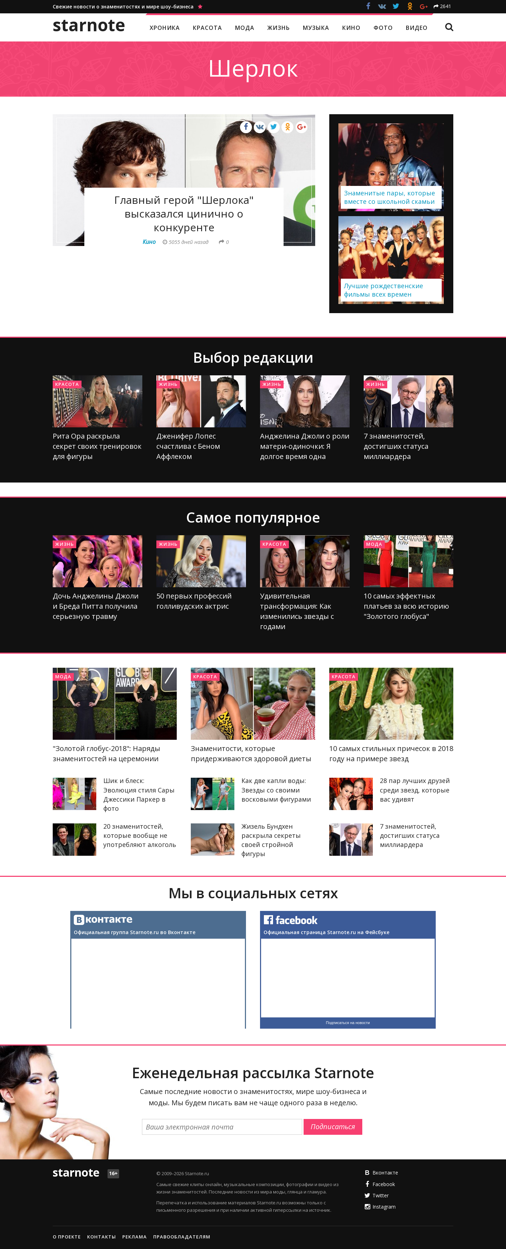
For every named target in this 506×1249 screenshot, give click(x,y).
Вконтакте (385, 1172)
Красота (67, 384)
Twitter (380, 1195)
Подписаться (333, 1126)
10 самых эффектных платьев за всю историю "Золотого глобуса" (406, 606)
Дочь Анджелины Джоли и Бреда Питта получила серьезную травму (95, 606)
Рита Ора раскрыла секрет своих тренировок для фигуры (97, 446)
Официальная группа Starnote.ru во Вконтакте (134, 932)
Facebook (383, 1184)
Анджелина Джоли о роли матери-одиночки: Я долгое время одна (304, 446)
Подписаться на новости (348, 1023)
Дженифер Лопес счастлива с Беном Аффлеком (188, 446)
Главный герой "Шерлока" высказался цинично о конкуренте (184, 213)
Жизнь (168, 384)
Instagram (384, 1206)
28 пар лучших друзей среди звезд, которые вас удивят (415, 789)
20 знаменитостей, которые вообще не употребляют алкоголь (139, 835)
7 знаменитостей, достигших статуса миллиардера (396, 446)
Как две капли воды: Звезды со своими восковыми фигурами (276, 789)
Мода (374, 544)
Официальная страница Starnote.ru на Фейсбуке (326, 932)
